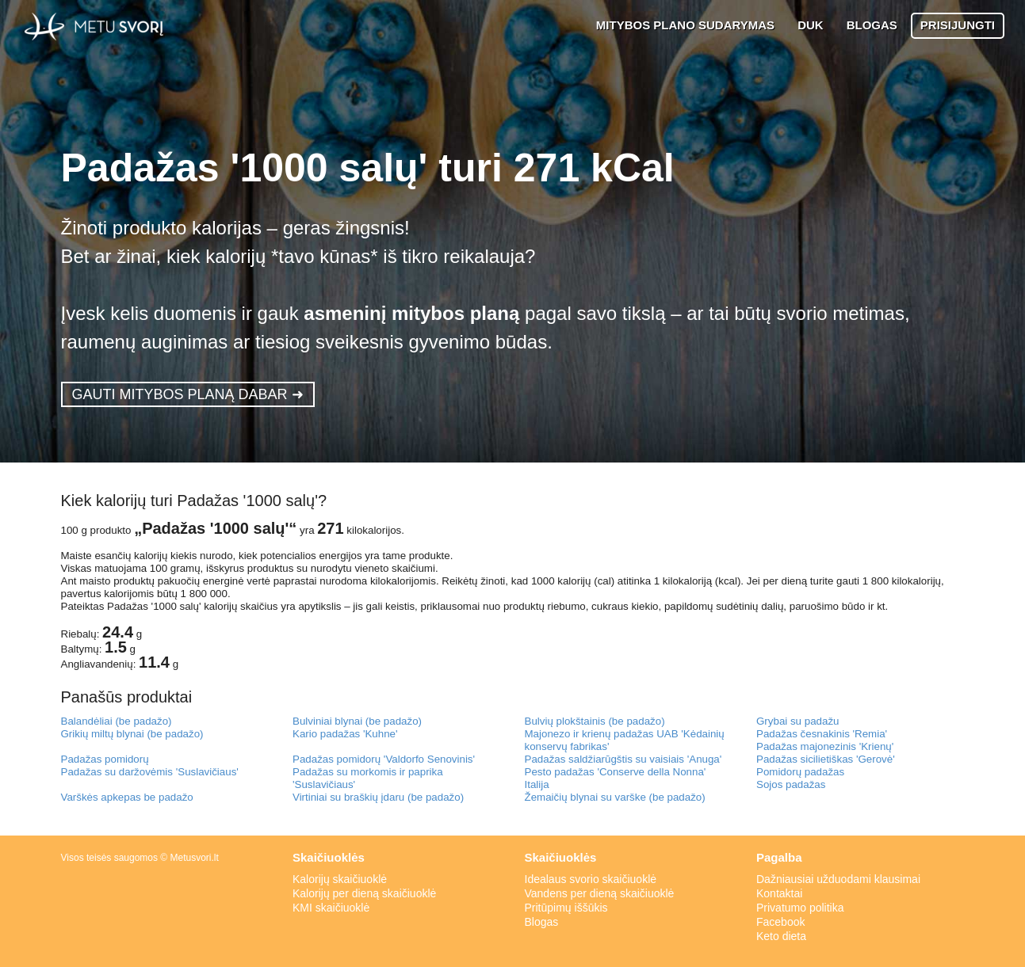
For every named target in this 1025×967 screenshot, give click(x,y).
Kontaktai (779, 893)
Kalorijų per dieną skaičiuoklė (364, 893)
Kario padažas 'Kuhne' (345, 734)
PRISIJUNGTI (957, 25)
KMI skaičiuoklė (331, 907)
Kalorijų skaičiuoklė (340, 879)
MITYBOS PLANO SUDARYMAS (685, 25)
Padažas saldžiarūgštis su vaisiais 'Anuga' (623, 759)
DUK (810, 25)
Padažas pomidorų (105, 759)
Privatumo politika (800, 907)
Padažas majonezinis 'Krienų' (824, 746)
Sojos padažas (790, 784)
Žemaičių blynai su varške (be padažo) (615, 797)
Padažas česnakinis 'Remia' (821, 734)
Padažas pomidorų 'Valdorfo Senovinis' (384, 759)
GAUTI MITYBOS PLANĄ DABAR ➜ (188, 394)
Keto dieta (781, 936)
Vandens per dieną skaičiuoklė (600, 893)
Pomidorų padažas (800, 772)
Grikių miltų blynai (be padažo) (132, 734)
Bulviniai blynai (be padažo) (357, 721)
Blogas (542, 922)
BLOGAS (872, 25)
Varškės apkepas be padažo (127, 797)
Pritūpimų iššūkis (566, 907)
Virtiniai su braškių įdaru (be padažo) (378, 797)
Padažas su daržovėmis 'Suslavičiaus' (150, 772)
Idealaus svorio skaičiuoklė (591, 879)
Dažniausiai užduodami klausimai (838, 879)
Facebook (780, 922)
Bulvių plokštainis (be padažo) (595, 721)
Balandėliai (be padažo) (116, 721)
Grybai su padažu (797, 721)
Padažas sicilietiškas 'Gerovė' (825, 759)
